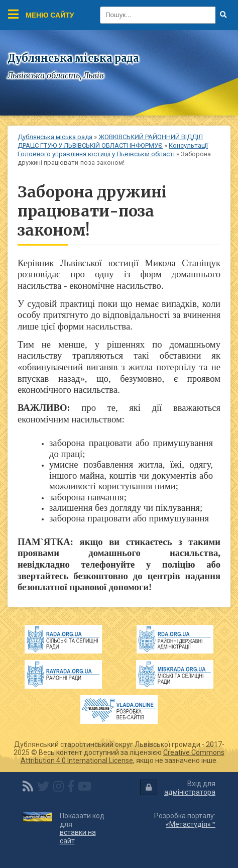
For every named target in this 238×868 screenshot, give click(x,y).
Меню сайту (41, 14)
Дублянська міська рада (55, 137)
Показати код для (82, 828)
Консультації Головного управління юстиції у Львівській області (113, 150)
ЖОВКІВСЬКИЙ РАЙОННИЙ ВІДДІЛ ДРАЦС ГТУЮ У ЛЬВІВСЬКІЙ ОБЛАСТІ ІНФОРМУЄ (110, 141)
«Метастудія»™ (190, 824)
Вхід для (177, 788)
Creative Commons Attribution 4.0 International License (123, 756)
